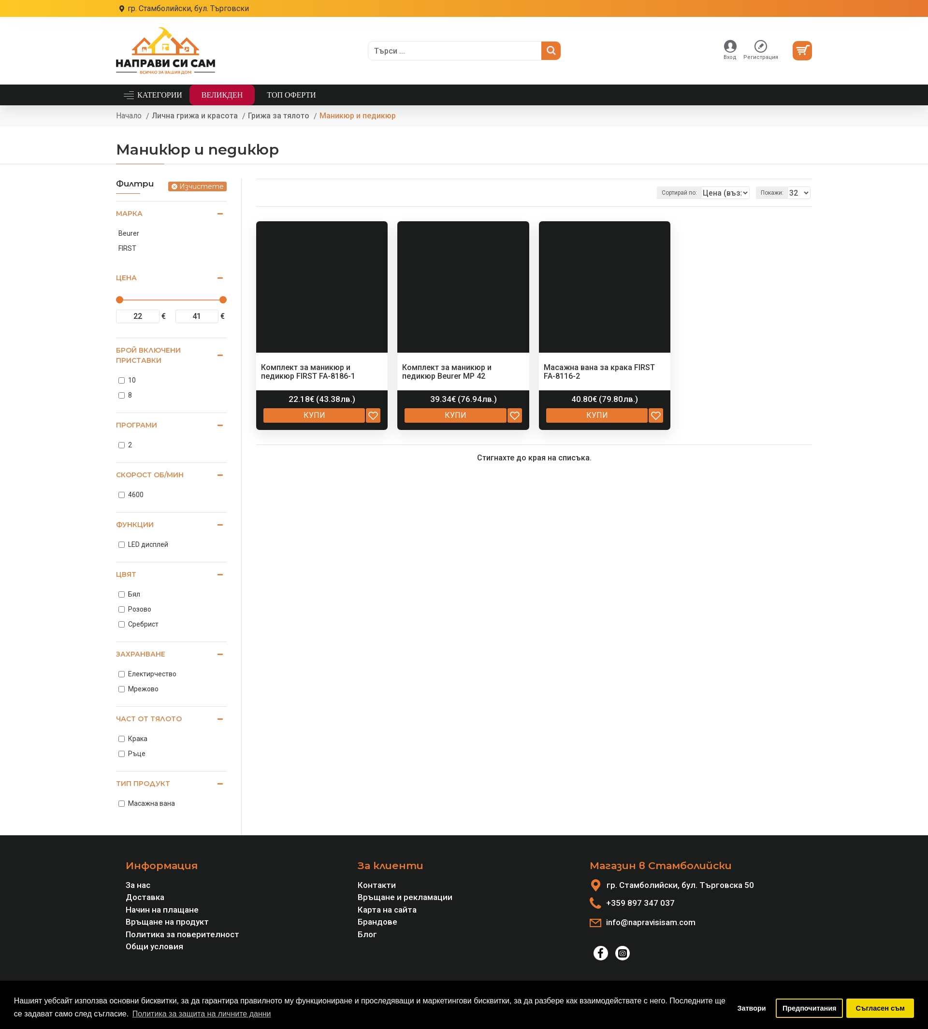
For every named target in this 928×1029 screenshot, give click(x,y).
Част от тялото (149, 719)
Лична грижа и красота (195, 115)
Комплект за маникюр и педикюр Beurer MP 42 (447, 371)
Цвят (126, 574)
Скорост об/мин (150, 475)
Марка (129, 213)
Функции (135, 524)
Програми (136, 425)
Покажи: (775, 192)
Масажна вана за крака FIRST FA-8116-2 (599, 371)
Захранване (140, 654)
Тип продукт (143, 783)
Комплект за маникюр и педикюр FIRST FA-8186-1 (308, 371)
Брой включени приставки (148, 355)
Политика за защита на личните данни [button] (201, 1014)
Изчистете (201, 186)
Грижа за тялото (278, 115)
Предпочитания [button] (810, 1008)
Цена (126, 277)
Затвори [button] (752, 1008)
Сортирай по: (671, 192)
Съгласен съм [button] (880, 1008)
